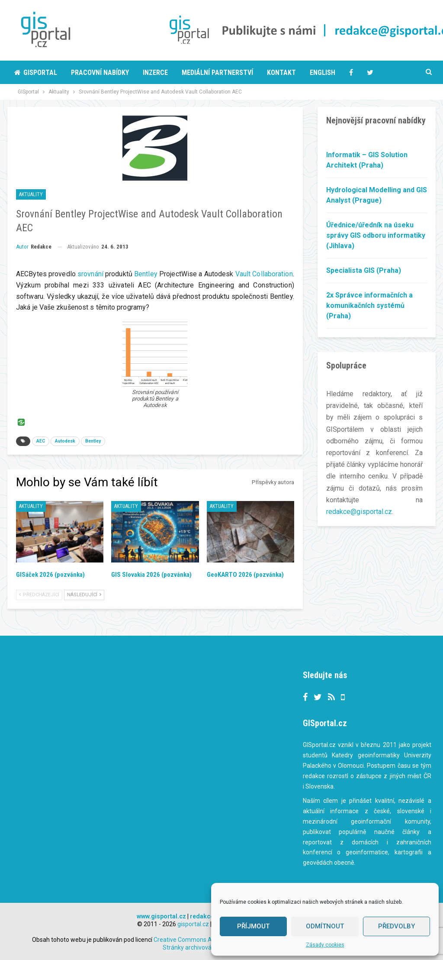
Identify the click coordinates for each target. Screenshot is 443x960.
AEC (40, 441)
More (375, 72)
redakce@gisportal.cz (359, 511)
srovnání (90, 274)
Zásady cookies (325, 945)
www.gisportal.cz (161, 916)
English (322, 72)
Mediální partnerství (217, 72)
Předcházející (39, 595)
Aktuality (31, 194)
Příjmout (253, 926)
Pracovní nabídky (100, 72)
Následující (84, 595)
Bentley (145, 274)
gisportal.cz (193, 924)
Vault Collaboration (264, 274)
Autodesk (65, 441)
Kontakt (281, 72)
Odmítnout (325, 926)
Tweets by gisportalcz (189, 676)
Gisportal (35, 72)
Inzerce (155, 72)
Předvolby (396, 926)
